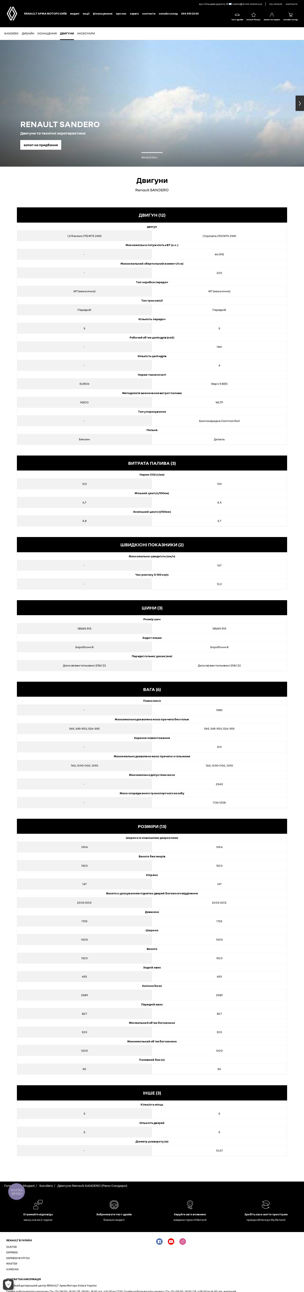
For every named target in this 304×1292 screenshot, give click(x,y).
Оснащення (47, 33)
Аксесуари (86, 33)
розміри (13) (152, 826)
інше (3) (152, 1093)
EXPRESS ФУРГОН (18, 1258)
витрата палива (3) (152, 463)
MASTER (11, 1263)
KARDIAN (12, 1269)
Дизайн (28, 33)
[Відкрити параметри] (8, 1284)
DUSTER (11, 1246)
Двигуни (67, 33)
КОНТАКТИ (148, 13)
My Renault (275, 3)
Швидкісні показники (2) (152, 544)
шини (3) (152, 608)
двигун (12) (152, 215)
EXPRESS (12, 1252)
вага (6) (152, 689)
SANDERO (11, 33)
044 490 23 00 (190, 13)
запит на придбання (41, 145)
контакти (291, 3)
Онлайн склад (168, 13)
